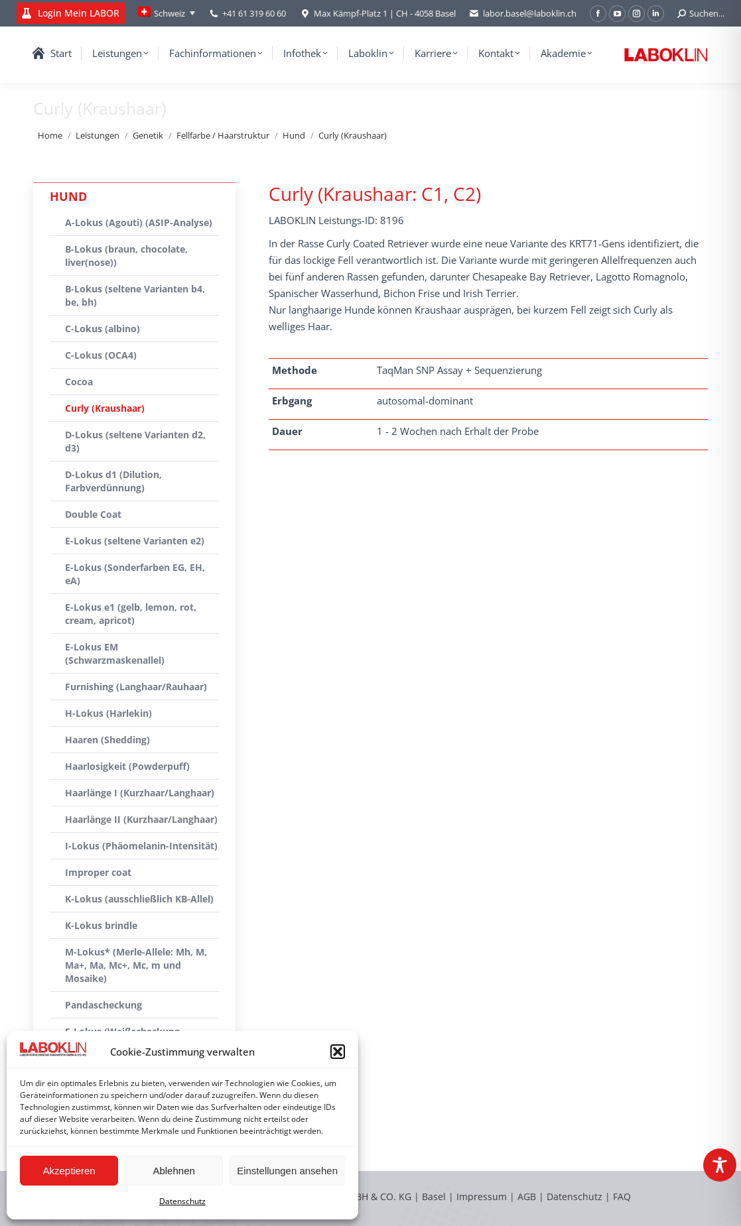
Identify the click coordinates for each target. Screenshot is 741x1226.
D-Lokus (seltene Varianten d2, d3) (135, 441)
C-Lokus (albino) (102, 328)
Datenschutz (182, 1201)
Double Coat (93, 514)
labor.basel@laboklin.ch (522, 13)
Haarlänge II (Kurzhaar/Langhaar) (141, 819)
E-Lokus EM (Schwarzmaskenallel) (115, 653)
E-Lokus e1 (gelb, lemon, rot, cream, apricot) (130, 614)
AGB (528, 1196)
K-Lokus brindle (101, 925)
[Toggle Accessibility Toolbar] (720, 1165)
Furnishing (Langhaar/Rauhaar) (136, 686)
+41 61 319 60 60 (254, 13)
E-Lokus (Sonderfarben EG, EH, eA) (135, 574)
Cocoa (79, 381)
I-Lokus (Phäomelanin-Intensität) (141, 845)
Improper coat (98, 872)
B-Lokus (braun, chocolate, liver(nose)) (126, 256)
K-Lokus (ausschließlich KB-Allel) (139, 898)
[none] (166, 13)
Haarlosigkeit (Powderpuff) (127, 766)
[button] (337, 1051)
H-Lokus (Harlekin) (108, 713)
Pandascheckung (103, 1005)
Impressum (481, 1196)
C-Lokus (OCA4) (101, 355)
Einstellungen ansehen (287, 1170)
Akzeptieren (68, 1170)
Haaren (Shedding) (107, 739)
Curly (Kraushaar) (105, 408)
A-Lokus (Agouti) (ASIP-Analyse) (138, 222)
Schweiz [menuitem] (169, 13)
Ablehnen (173, 1170)
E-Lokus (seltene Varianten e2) (134, 540)
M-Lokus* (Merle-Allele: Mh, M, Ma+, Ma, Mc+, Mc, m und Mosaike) (136, 965)
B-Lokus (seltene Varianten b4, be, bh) (135, 295)
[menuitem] (166, 13)
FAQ (622, 1196)
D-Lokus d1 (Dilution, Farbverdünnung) (113, 481)
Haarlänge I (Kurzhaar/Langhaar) (139, 792)
